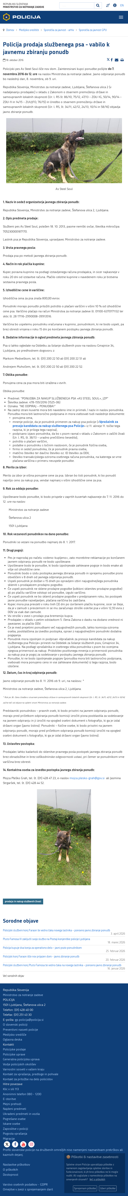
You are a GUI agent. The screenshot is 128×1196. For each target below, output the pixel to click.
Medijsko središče (14, 1034)
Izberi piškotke (108, 1188)
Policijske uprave (14, 1054)
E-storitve (9, 1099)
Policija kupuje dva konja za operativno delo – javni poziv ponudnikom (42, 948)
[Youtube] (23, 1144)
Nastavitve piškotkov (16, 1164)
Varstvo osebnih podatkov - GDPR (25, 1184)
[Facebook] (15, 1144)
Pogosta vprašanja (15, 1133)
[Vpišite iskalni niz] (76, 5)
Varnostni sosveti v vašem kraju (23, 1069)
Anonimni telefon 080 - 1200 (22, 1094)
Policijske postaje (14, 1049)
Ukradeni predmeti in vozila (21, 1114)
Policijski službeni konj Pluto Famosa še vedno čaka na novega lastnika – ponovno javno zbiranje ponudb (62, 965)
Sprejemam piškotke (85, 1188)
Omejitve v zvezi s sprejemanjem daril (28, 1189)
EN (122, 5)
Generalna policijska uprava (21, 1059)
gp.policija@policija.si (29, 1020)
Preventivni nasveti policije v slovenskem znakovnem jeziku (108, 5)
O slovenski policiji (15, 1024)
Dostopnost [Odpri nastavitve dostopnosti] (115, 5)
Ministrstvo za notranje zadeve (23, 995)
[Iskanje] (98, 5)
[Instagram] (31, 1144)
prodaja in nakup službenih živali (23, 901)
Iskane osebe (11, 1124)
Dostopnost (10, 1174)
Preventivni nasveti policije (20, 1029)
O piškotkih (10, 1169)
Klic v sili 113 (11, 1089)
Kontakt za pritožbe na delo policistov (28, 1079)
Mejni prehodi (12, 1104)
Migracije (9, 1138)
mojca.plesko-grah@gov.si (87, 778)
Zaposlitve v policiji (15, 1129)
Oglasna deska (12, 1039)
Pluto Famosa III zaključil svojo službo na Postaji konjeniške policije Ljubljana (46, 939)
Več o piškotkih (97, 1179)
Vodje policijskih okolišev (19, 1064)
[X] (7, 1144)
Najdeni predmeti (14, 1109)
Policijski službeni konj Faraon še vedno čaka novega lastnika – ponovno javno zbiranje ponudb (56, 930)
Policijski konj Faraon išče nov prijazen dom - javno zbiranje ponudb (41, 956)
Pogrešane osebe (14, 1119)
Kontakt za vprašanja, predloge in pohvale (30, 1074)
